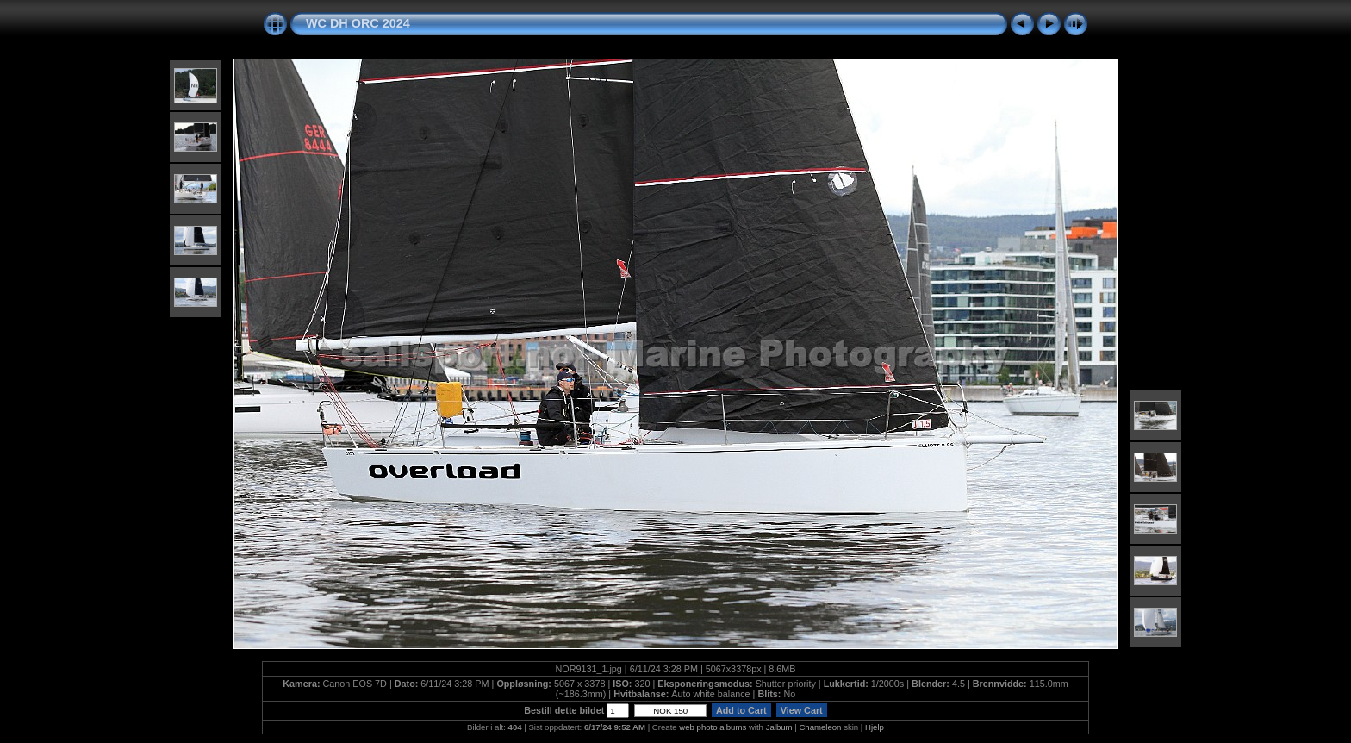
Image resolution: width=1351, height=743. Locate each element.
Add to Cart (741, 710)
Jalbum (779, 727)
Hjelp (874, 727)
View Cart (801, 710)
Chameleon (820, 727)
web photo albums (712, 727)
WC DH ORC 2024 (358, 23)
